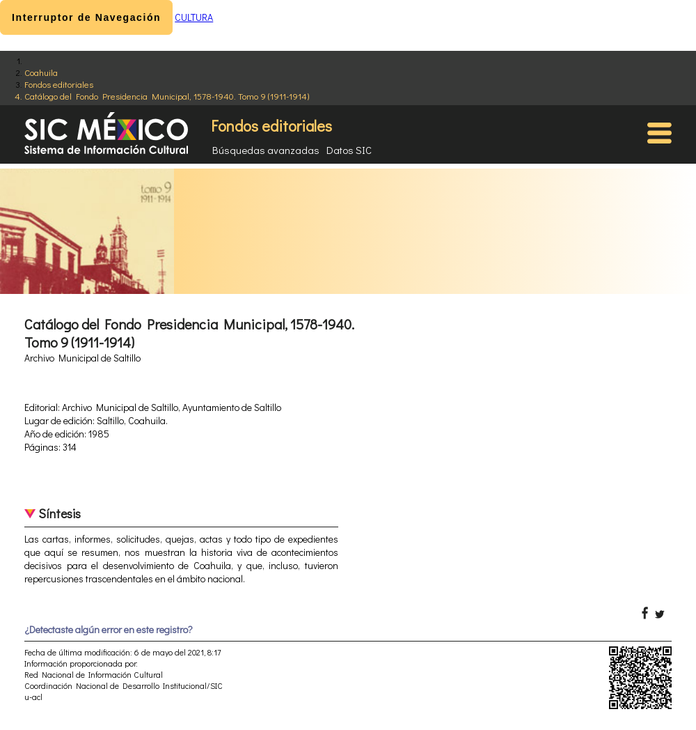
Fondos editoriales (58, 84)
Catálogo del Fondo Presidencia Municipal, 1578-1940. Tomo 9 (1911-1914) (166, 96)
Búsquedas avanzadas (265, 150)
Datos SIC (349, 150)
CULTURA (194, 17)
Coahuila (41, 72)
